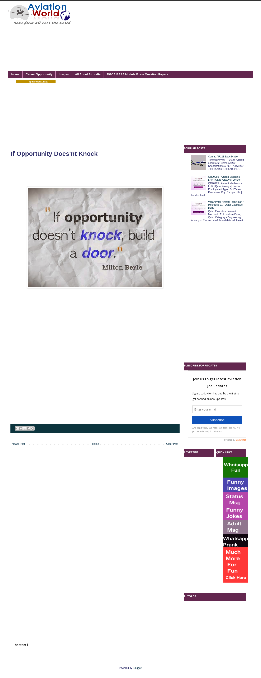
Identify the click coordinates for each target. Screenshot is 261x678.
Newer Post (18, 443)
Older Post (172, 443)
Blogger (137, 668)
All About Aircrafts (88, 74)
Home (15, 74)
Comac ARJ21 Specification (223, 156)
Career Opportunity (39, 74)
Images (64, 74)
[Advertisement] (128, 31)
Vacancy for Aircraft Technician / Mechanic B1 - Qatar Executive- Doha (226, 204)
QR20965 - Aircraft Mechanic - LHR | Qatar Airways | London (225, 178)
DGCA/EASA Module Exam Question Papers (137, 74)
